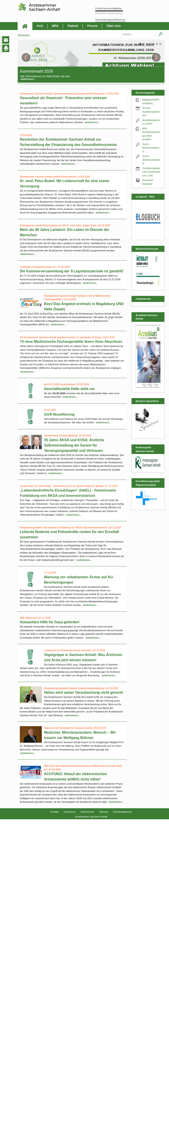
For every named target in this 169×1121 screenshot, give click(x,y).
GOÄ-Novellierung (59, 414)
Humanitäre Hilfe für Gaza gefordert (49, 622)
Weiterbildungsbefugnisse (109, 13)
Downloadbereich (122, 811)
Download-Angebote (148, 182)
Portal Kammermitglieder (108, 8)
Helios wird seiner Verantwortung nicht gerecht (83, 692)
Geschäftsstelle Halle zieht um (69, 389)
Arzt (40, 26)
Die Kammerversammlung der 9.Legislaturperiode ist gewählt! (71, 271)
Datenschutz (87, 811)
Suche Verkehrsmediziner (151, 160)
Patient (73, 26)
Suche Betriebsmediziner (150, 148)
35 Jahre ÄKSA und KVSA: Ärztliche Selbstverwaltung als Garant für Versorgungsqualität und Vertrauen (74, 445)
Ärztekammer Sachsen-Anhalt (91, 816)
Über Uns (114, 26)
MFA (55, 26)
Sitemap (103, 811)
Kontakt (54, 811)
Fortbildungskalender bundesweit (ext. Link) (151, 172)
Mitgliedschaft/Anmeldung (150, 101)
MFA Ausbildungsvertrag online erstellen (151, 134)
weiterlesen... (28, 79)
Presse (92, 26)
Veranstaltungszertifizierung (110, 19)
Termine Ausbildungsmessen (151, 112)
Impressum (69, 811)
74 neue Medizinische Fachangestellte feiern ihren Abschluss (71, 341)
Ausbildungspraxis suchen (151, 122)
